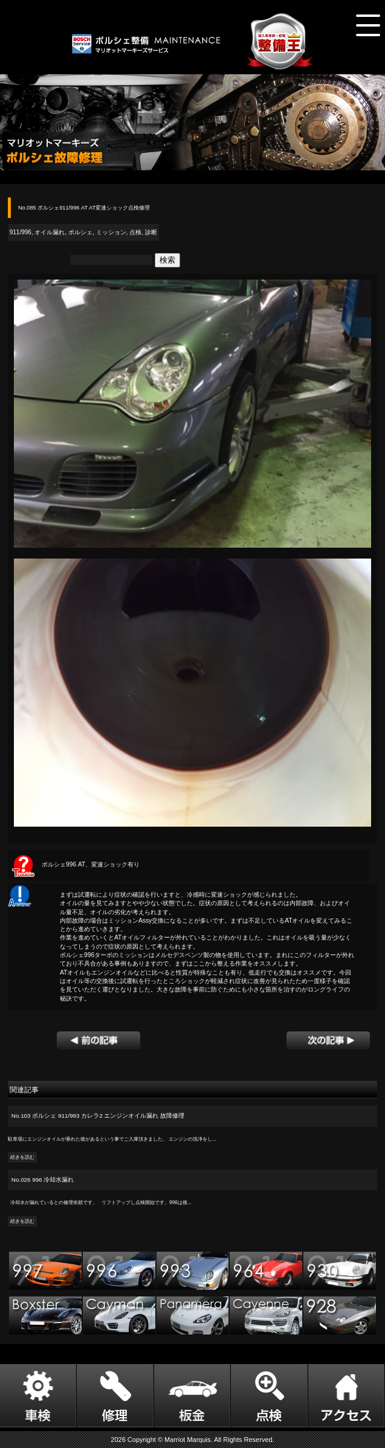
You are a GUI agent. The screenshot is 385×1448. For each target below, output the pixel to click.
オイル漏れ (49, 232)
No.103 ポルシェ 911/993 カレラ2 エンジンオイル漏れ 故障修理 (97, 1115)
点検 (135, 232)
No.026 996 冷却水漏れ (42, 1179)
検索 (167, 259)
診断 (151, 232)
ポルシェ (80, 232)
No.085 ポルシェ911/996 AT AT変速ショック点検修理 (84, 208)
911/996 (20, 232)
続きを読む (22, 1157)
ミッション (111, 232)
